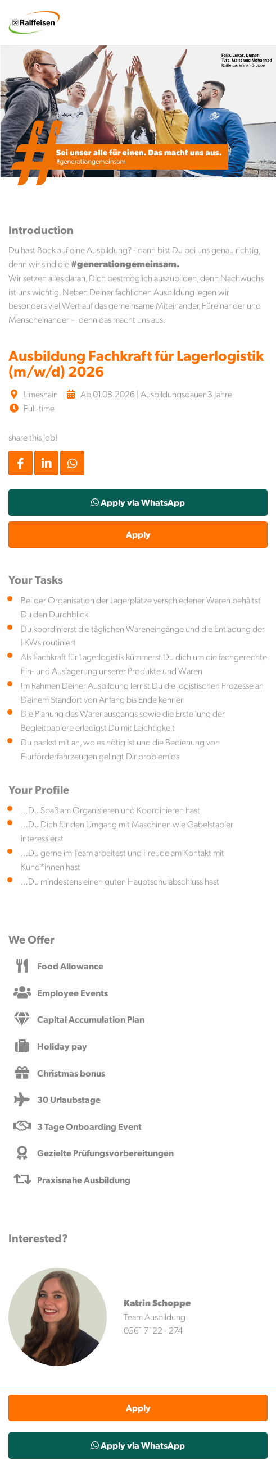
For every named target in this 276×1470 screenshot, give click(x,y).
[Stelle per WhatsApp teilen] (72, 463)
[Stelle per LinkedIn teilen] (46, 463)
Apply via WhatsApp (138, 502)
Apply (138, 534)
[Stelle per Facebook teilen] (20, 463)
